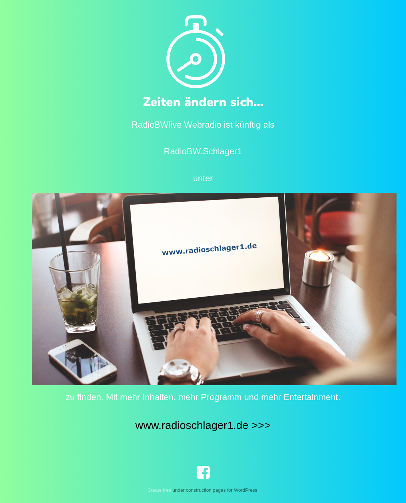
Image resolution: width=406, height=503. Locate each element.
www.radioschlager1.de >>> (203, 425)
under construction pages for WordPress (215, 490)
